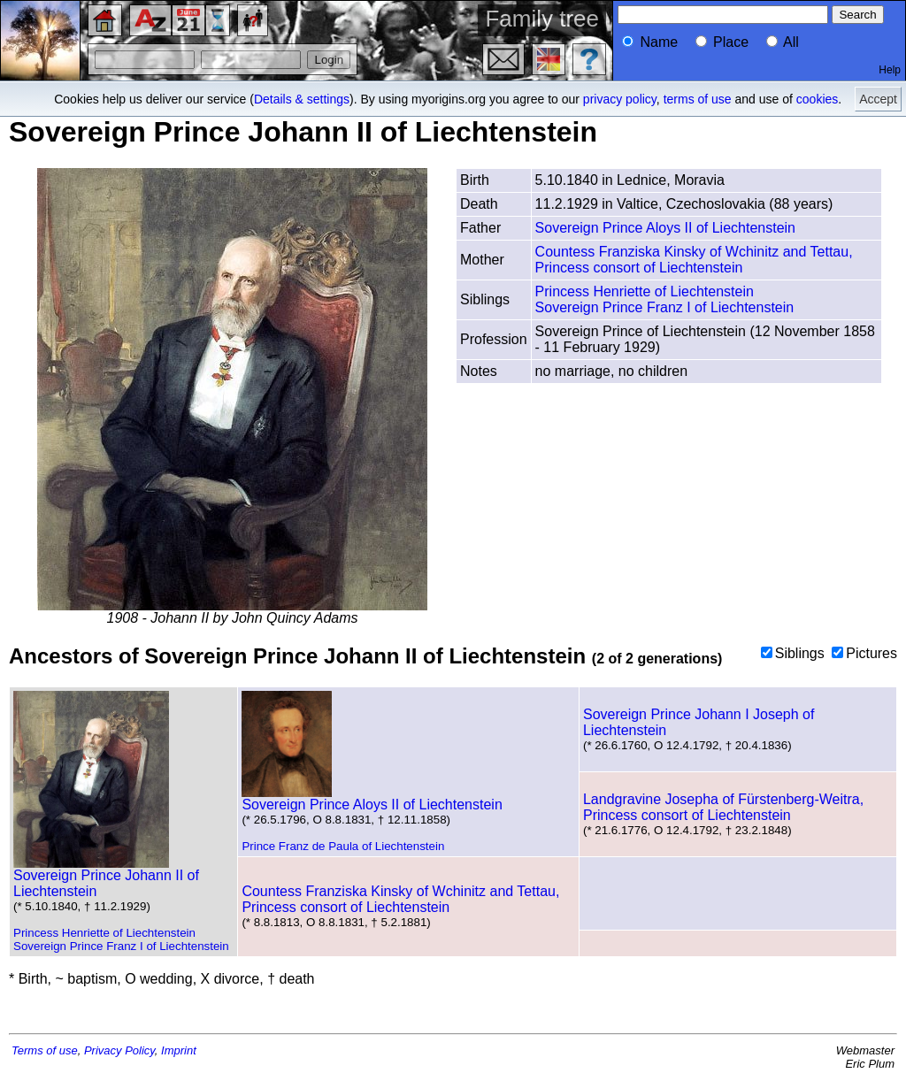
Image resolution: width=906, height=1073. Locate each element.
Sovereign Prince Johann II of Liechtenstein (106, 877)
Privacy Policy (119, 1050)
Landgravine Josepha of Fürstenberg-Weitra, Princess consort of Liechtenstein (723, 807)
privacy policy (619, 99)
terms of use (698, 99)
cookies (817, 99)
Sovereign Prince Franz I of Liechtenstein (665, 307)
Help (890, 70)
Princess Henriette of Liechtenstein (644, 291)
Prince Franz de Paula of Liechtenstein (343, 846)
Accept (878, 99)
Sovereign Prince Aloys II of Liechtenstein (665, 227)
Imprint (178, 1050)
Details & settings (301, 99)
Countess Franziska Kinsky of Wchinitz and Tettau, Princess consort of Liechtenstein (694, 259)
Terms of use (45, 1050)
